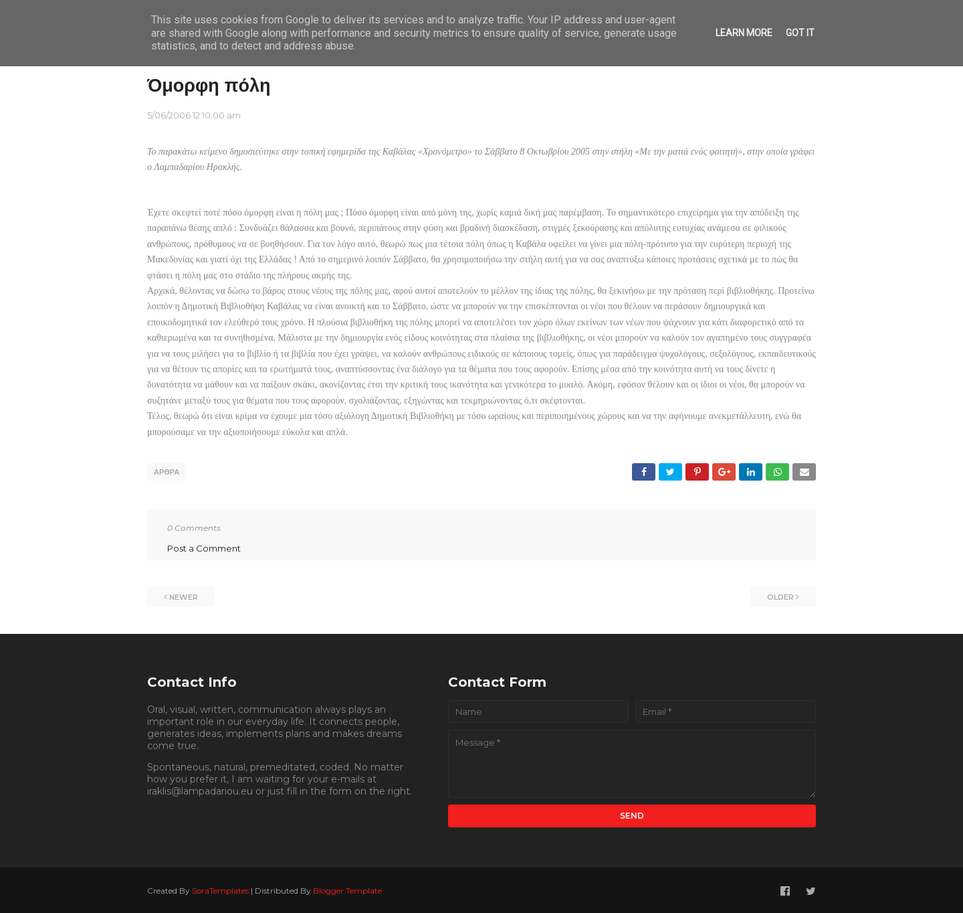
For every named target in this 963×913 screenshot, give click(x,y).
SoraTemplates (220, 889)
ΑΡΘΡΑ (166, 472)
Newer (183, 595)
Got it (800, 32)
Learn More (744, 32)
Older (780, 595)
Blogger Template (347, 889)
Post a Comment (204, 546)
